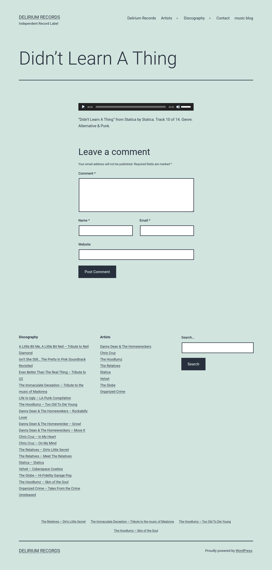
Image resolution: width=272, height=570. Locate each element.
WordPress (244, 551)
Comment (87, 173)
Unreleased (27, 495)
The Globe (107, 385)
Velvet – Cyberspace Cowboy (41, 469)
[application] (136, 107)
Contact (223, 18)
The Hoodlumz (111, 359)
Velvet (104, 379)
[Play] (83, 107)
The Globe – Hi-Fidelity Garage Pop (45, 475)
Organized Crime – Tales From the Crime (49, 488)
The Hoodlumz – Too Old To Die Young (48, 404)
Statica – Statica (31, 462)
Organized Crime (112, 392)
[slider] (131, 107)
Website (84, 244)
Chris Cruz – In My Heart (37, 437)
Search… (187, 337)
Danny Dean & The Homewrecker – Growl (50, 424)
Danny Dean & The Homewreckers (125, 346)
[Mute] (178, 107)
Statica (105, 372)
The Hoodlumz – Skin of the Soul (44, 482)
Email (145, 220)
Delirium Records (39, 17)
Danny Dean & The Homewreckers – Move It (52, 430)
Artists (166, 18)
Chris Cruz (108, 353)
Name (84, 220)
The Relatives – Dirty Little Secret (44, 450)
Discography (194, 18)
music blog (244, 18)
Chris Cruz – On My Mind (37, 443)
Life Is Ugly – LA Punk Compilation (45, 398)
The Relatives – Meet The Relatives (45, 456)
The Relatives (110, 366)
